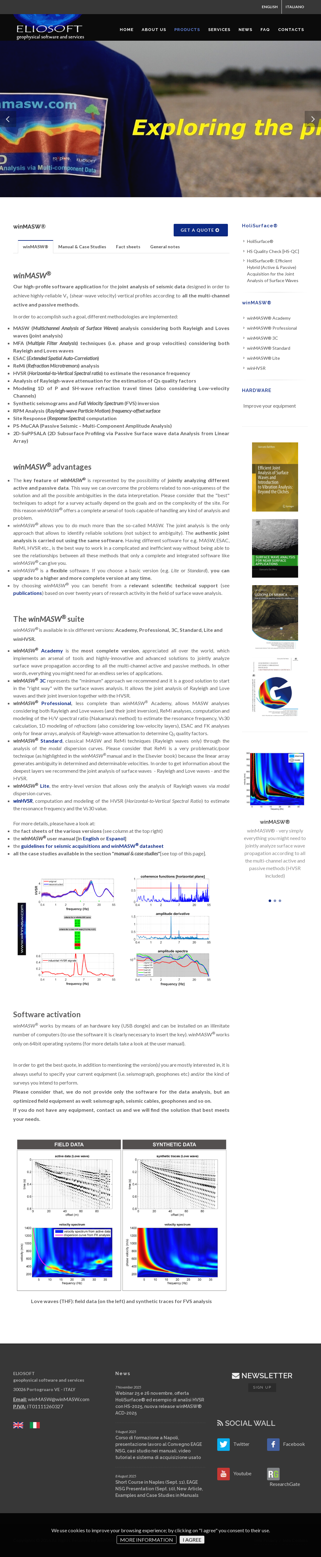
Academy (52, 650)
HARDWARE (256, 390)
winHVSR (256, 368)
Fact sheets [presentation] (128, 246)
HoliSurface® (260, 226)
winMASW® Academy (269, 318)
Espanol (115, 838)
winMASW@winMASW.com (58, 1399)
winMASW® (256, 303)
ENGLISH (270, 6)
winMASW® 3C (262, 338)
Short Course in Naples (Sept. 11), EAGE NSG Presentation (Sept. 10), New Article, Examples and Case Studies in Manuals (159, 1489)
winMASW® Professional (272, 328)
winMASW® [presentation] (35, 246)
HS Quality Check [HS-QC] (273, 251)
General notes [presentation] (165, 246)
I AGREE (192, 1540)
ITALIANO (295, 6)
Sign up (262, 1387)
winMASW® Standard (268, 348)
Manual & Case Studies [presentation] (82, 246)
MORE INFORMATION (146, 1540)
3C (42, 680)
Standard (51, 741)
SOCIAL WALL (246, 1423)
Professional (56, 703)
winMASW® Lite (263, 358)
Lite (44, 786)
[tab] (36, 246)
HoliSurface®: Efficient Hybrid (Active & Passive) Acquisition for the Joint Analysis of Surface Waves (272, 270)
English (91, 838)
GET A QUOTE (200, 230)
